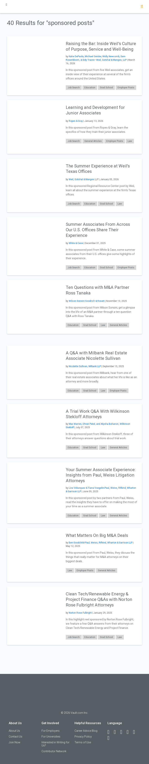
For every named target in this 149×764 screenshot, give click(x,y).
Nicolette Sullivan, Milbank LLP (85, 366)
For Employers (51, 730)
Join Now (14, 742)
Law (130, 141)
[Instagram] (129, 732)
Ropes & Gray (76, 121)
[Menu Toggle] (6, 4)
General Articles (93, 141)
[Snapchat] (110, 738)
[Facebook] (110, 732)
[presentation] (34, 65)
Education (89, 87)
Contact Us (15, 736)
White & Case (76, 243)
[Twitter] (123, 732)
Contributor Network (54, 751)
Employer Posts (126, 87)
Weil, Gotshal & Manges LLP (83, 179)
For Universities (51, 736)
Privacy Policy (83, 736)
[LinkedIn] (116, 732)
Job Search (74, 87)
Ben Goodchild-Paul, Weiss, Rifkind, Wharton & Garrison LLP (100, 542)
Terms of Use (82, 742)
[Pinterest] (136, 732)
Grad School (106, 87)
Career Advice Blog (85, 730)
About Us (14, 730)
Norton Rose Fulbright (80, 612)
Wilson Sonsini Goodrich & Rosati (86, 301)
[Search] (141, 7)
